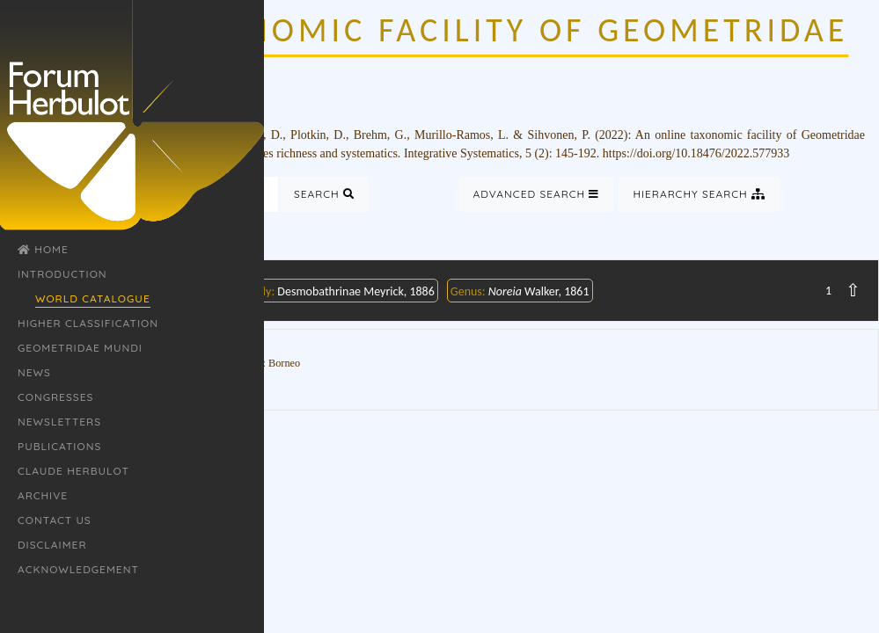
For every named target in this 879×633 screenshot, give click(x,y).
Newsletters (59, 421)
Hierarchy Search (699, 193)
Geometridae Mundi (80, 347)
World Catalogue (92, 298)
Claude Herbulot (73, 470)
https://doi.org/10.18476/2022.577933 (696, 153)
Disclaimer (52, 544)
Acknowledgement (78, 569)
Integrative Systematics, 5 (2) (476, 153)
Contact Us (55, 520)
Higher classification (88, 323)
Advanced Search (536, 193)
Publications (59, 446)
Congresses (55, 397)
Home (43, 249)
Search (324, 193)
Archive (43, 495)
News (34, 372)
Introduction (62, 273)
